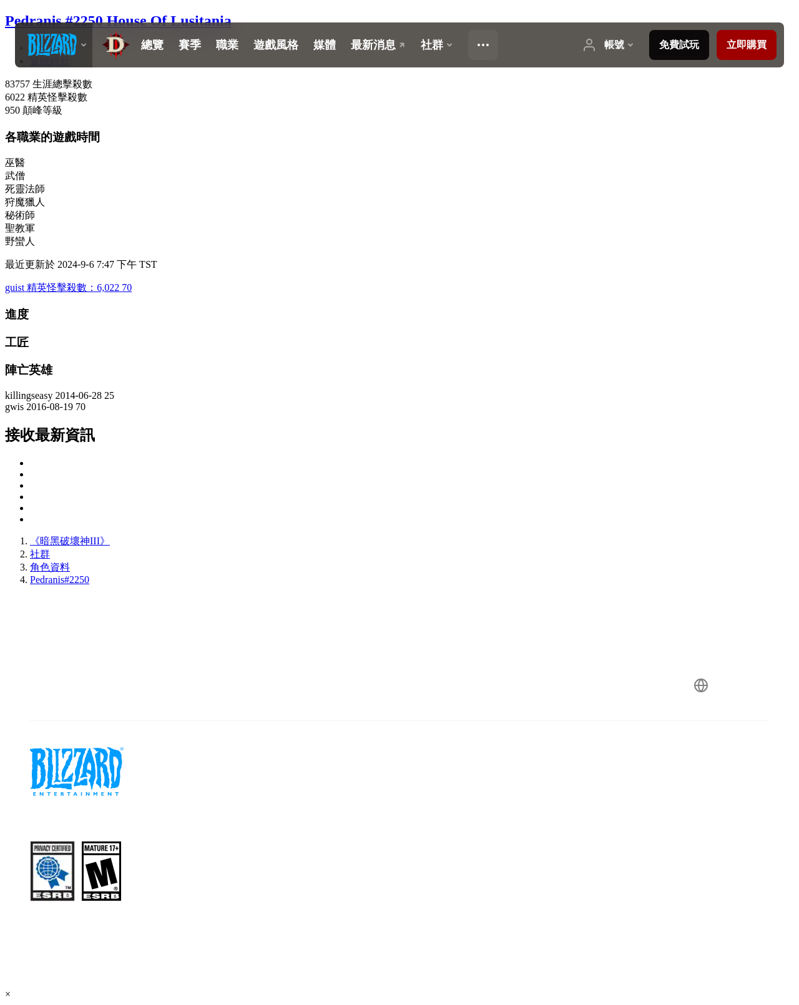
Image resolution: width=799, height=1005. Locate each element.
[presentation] (53, 44)
